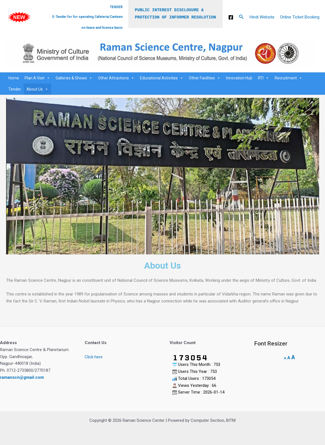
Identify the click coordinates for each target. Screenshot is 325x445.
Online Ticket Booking (299, 17)
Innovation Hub (239, 78)
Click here (94, 356)
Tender (14, 89)
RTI (263, 78)
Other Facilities (204, 78)
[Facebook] (230, 17)
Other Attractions (116, 78)
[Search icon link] (241, 17)
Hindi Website (262, 17)
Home (13, 78)
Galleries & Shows (74, 78)
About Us (37, 89)
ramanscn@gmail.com (22, 377)
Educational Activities (161, 78)
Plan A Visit (37, 78)
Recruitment (288, 78)
